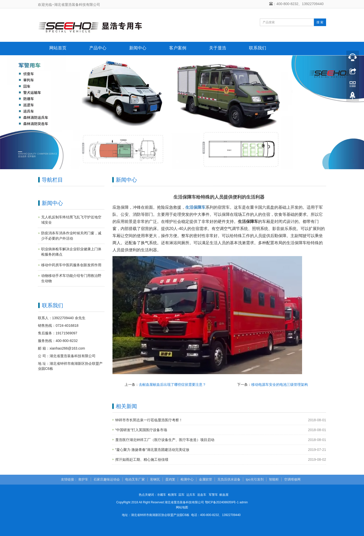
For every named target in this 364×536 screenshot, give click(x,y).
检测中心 (187, 479)
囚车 (181, 494)
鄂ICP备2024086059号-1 (222, 502)
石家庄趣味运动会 (107, 479)
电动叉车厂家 (135, 479)
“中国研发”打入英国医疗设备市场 (141, 430)
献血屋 (224, 494)
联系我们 (257, 48)
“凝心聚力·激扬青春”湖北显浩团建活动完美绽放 (152, 450)
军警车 (213, 494)
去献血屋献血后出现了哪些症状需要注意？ (172, 384)
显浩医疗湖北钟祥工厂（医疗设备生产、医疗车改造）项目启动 (164, 440)
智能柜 (274, 479)
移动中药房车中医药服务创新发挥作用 (71, 265)
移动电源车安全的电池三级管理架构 (279, 384)
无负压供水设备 (228, 479)
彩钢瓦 (155, 479)
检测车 (172, 494)
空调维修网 (292, 479)
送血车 (201, 494)
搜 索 (319, 22)
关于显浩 (217, 48)
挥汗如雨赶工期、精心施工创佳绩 (141, 459)
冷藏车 (161, 494)
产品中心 (97, 48)
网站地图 (182, 507)
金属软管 (205, 479)
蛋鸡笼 (170, 479)
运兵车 (190, 494)
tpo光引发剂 (254, 479)
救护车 (83, 479)
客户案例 (177, 48)
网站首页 (57, 48)
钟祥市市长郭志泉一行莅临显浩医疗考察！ (149, 420)
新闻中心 (137, 48)
